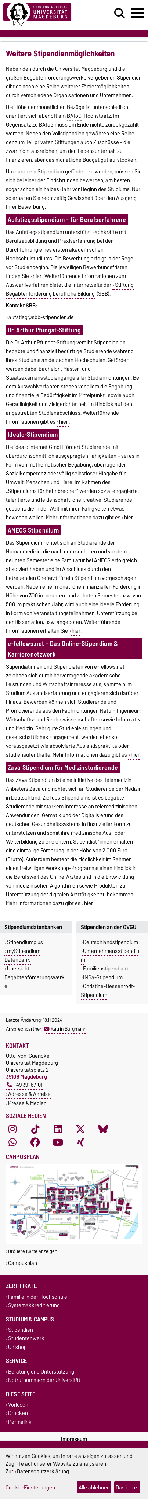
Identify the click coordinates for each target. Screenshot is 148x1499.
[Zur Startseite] (45, 15)
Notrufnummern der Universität (44, 1380)
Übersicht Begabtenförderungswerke (34, 977)
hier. (88, 903)
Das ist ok (127, 1487)
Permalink (20, 1422)
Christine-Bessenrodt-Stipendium (108, 990)
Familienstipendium (105, 968)
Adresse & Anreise (29, 1093)
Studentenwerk (26, 1338)
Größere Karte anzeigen (32, 1251)
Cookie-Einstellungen (30, 1487)
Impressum (74, 1439)
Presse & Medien (27, 1103)
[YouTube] (58, 1142)
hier (37, 276)
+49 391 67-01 (25, 1084)
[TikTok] (35, 1129)
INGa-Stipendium (103, 977)
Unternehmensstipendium (110, 955)
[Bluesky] (103, 1129)
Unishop (17, 1347)
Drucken (18, 1413)
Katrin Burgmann (65, 1028)
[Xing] (80, 1142)
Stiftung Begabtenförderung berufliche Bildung (70, 289)
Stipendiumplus (25, 942)
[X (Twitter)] (80, 1129)
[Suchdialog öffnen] (119, 13)
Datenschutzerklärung (43, 1471)
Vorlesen (18, 1405)
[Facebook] (35, 1142)
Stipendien (20, 1330)
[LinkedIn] (58, 1129)
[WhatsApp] (12, 1142)
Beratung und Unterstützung (41, 1371)
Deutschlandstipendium (110, 942)
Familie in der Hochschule (37, 1297)
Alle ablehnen (94, 1487)
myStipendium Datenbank (22, 955)
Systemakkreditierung (34, 1305)
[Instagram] (12, 1129)
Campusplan (22, 1263)
